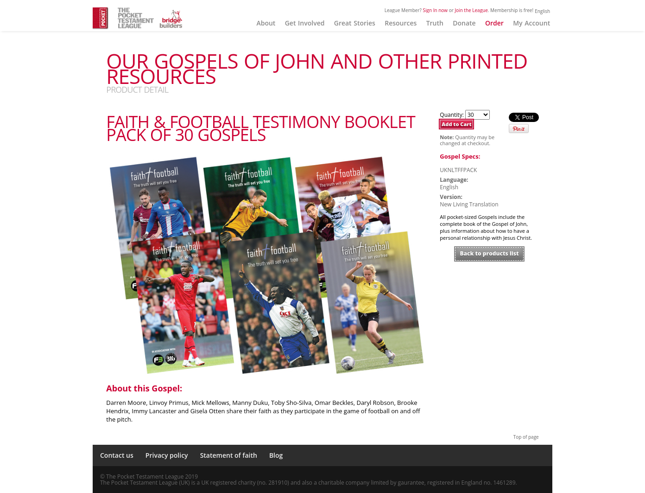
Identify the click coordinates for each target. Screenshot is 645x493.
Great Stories (354, 23)
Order (494, 23)
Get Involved (305, 23)
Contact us (116, 455)
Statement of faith (228, 455)
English (542, 11)
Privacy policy (166, 455)
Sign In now (435, 10)
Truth (434, 23)
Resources (401, 23)
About (265, 23)
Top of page (526, 437)
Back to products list (489, 253)
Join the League (471, 10)
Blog (276, 455)
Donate (464, 23)
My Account (531, 23)
